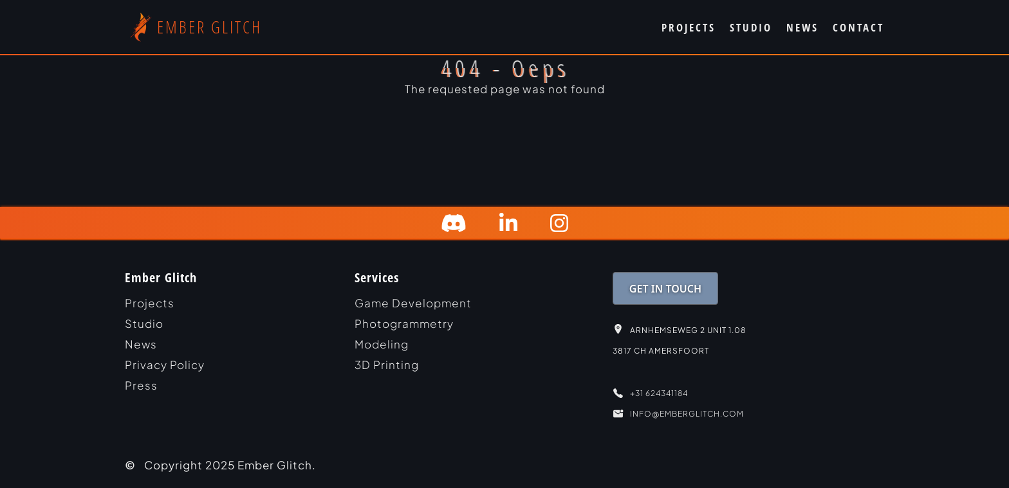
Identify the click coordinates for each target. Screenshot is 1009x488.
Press (141, 385)
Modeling (382, 344)
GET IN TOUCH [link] (665, 289)
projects (149, 303)
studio (144, 323)
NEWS (802, 27)
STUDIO (751, 27)
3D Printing (387, 364)
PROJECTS (689, 27)
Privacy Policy (165, 364)
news (141, 344)
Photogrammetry (404, 323)
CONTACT (858, 27)
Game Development (413, 303)
